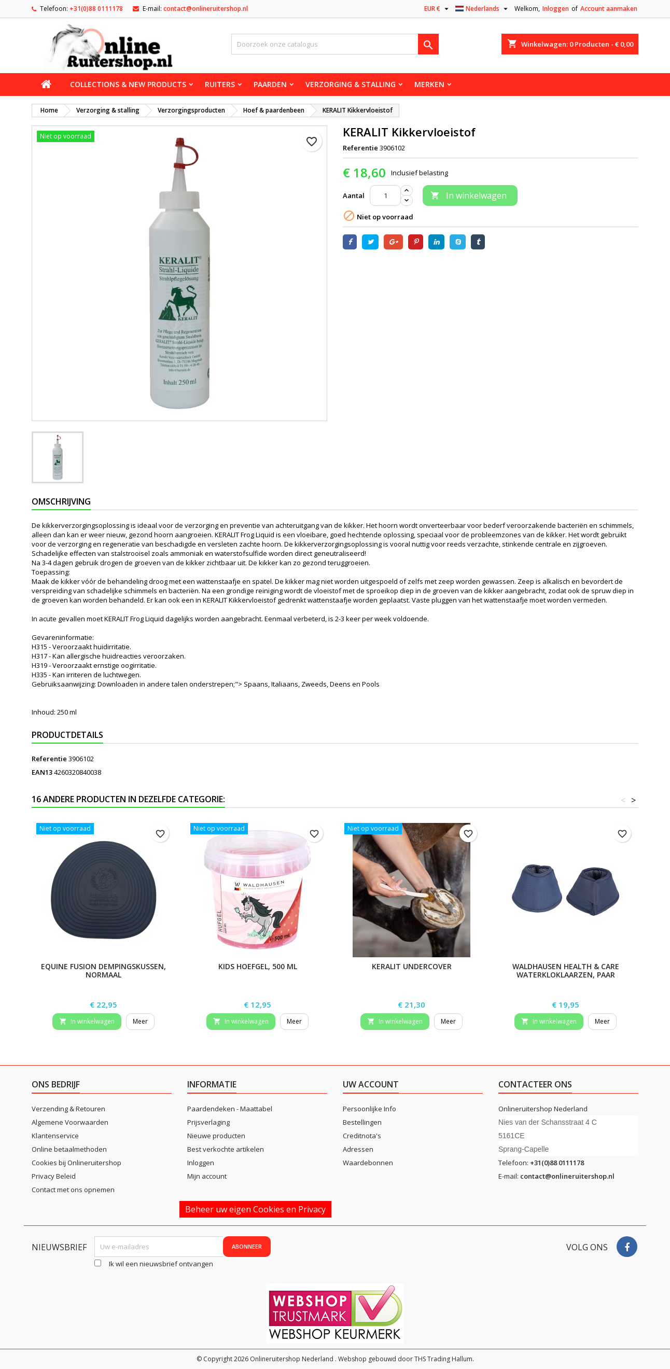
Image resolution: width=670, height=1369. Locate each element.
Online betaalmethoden (69, 1149)
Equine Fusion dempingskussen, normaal (103, 970)
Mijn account (207, 1176)
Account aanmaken (608, 8)
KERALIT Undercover (412, 966)
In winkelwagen (468, 195)
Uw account (371, 1084)
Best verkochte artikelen (225, 1149)
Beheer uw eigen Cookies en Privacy (255, 1209)
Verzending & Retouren (68, 1108)
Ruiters (220, 84)
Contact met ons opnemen (73, 1189)
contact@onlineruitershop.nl (205, 8)
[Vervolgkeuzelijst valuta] (437, 9)
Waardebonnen (368, 1162)
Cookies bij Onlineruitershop (76, 1162)
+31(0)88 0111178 (96, 8)
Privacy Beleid (54, 1176)
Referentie (360, 147)
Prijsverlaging (208, 1122)
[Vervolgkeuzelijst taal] (482, 9)
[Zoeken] (335, 44)
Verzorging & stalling (350, 84)
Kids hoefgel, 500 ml (257, 966)
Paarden (270, 84)
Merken (429, 84)
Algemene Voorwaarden (70, 1122)
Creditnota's (362, 1135)
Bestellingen (362, 1122)
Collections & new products (128, 84)
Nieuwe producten (216, 1135)
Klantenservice (55, 1135)
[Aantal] (385, 195)
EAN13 (42, 772)
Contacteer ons (535, 1084)
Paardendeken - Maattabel (229, 1108)
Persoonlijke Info (369, 1108)
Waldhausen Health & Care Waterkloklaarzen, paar (565, 970)
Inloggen (555, 8)
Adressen (358, 1149)
